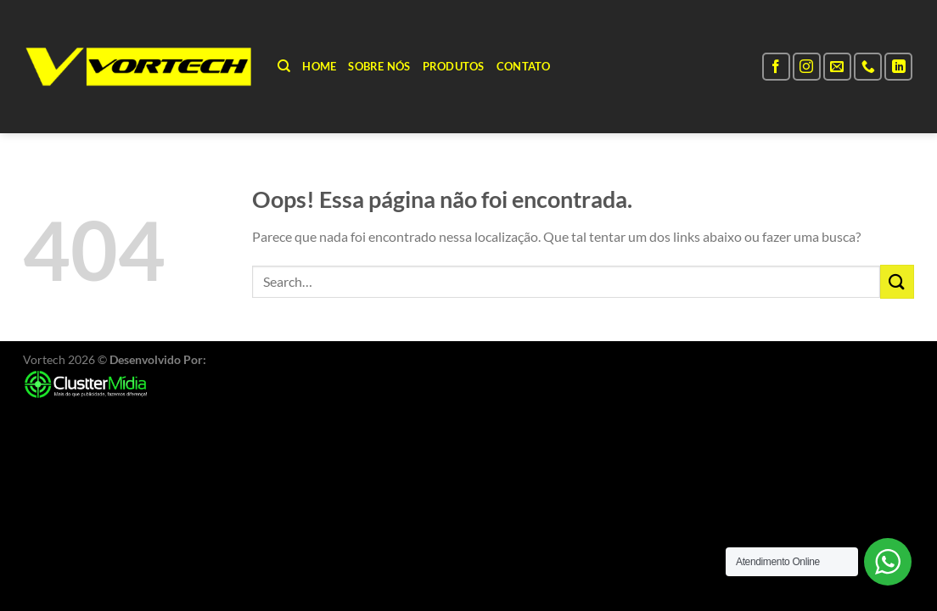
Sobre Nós (379, 66)
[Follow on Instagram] (807, 67)
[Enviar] (897, 281)
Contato (524, 66)
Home (319, 66)
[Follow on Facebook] (776, 67)
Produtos (454, 66)
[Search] (284, 66)
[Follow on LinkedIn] (898, 67)
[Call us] (868, 67)
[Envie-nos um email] (837, 67)
